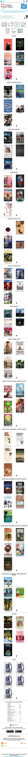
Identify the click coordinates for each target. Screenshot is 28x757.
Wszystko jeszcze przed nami (11, 714)
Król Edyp (9, 708)
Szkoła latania (9, 717)
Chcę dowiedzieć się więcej (9, 756)
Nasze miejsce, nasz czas (11, 718)
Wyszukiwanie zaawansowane (5, 17)
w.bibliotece (5, 739)
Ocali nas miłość (10, 719)
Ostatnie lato (9, 704)
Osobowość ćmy (10, 707)
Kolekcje (12, 17)
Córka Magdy (9, 705)
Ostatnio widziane (10, 713)
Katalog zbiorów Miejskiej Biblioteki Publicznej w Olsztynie (14, 12)
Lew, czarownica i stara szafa (11, 706)
